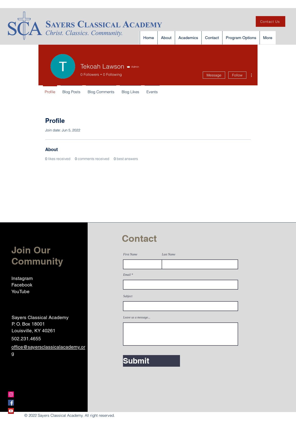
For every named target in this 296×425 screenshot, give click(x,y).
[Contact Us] (270, 21)
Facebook (21, 285)
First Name (130, 254)
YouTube (20, 291)
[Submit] (151, 361)
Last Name (168, 254)
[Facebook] (11, 403)
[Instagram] (11, 394)
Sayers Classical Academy (40, 317)
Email (127, 274)
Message (214, 75)
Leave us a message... (136, 317)
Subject (127, 296)
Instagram (22, 278)
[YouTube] (11, 411)
